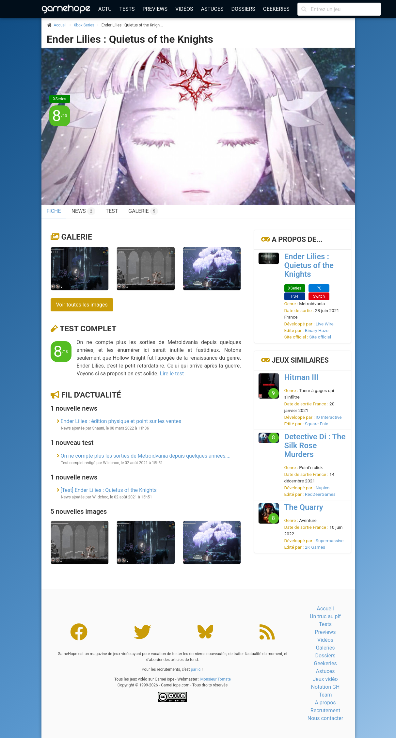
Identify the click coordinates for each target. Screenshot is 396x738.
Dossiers (243, 9)
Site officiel (320, 336)
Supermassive (329, 540)
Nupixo (323, 487)
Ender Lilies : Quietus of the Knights (130, 39)
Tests (127, 9)
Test (112, 211)
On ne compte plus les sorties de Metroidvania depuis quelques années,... (145, 456)
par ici (196, 669)
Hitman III (301, 377)
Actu (104, 9)
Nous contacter (325, 718)
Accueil (325, 608)
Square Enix (316, 423)
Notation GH (325, 687)
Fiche (54, 211)
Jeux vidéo (325, 679)
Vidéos (184, 9)
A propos (325, 702)
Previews (155, 9)
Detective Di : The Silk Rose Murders (315, 445)
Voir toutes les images (82, 305)
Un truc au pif (325, 616)
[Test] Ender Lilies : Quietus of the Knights (108, 490)
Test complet (88, 328)
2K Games (315, 547)
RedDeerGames (320, 494)
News (83, 211)
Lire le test (172, 373)
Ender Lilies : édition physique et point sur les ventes (120, 421)
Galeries (325, 648)
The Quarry (303, 507)
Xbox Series (84, 25)
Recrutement (325, 710)
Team (325, 695)
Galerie (143, 211)
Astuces (212, 9)
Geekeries (276, 9)
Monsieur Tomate (215, 679)
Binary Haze (316, 330)
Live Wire (325, 323)
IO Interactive (329, 417)
